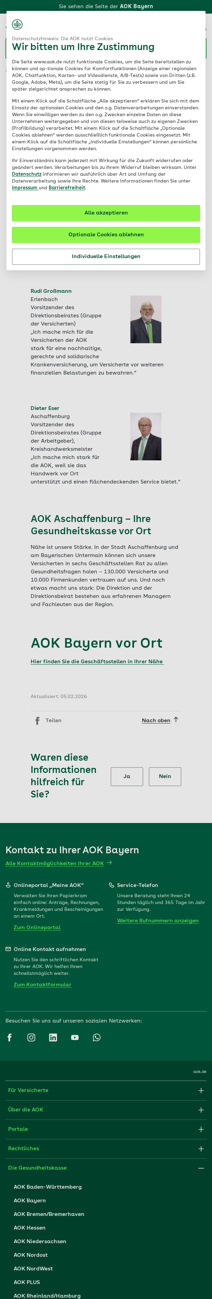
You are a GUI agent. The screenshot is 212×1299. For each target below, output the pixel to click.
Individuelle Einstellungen (106, 256)
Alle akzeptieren (106, 213)
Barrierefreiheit (67, 188)
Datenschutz (27, 174)
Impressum (25, 188)
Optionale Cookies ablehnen (106, 235)
